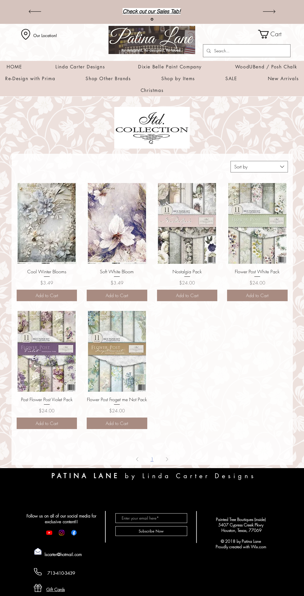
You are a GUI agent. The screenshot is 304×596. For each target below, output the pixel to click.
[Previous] (35, 12)
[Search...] (246, 51)
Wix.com (258, 546)
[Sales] (152, 19)
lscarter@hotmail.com (63, 554)
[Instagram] (61, 532)
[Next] (269, 12)
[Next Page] (167, 459)
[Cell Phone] (38, 571)
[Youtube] (49, 532)
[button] (274, 34)
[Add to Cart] (47, 295)
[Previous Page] (137, 459)
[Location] (26, 34)
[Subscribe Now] (151, 531)
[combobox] (259, 166)
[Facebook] (74, 532)
